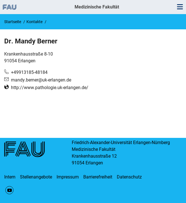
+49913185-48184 (29, 72)
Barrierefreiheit (97, 177)
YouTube (9, 190)
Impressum (68, 177)
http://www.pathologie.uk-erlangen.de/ (49, 87)
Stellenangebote (36, 177)
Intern (9, 177)
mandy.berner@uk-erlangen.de (41, 80)
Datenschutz (129, 177)
